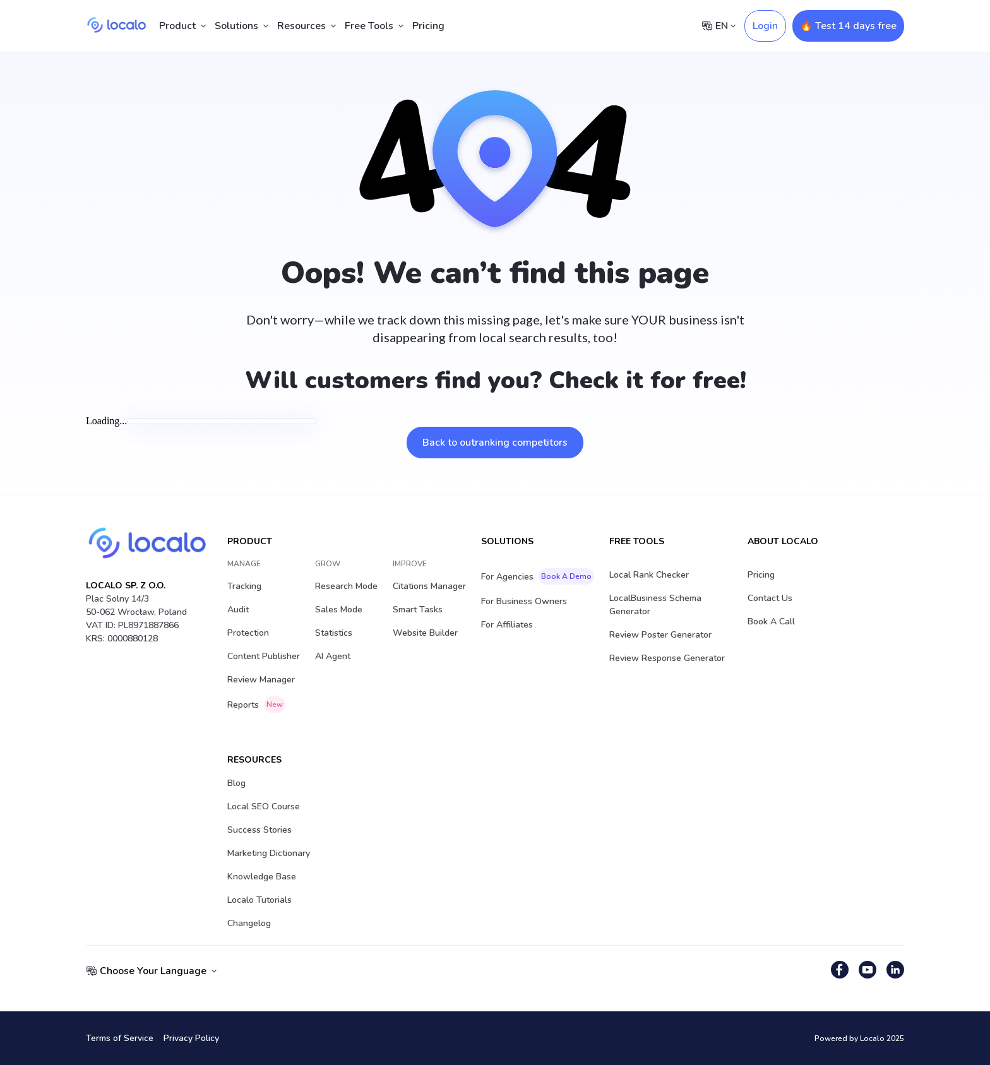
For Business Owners (524, 601)
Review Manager (261, 680)
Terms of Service (119, 1038)
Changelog (249, 923)
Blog (236, 783)
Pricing (428, 26)
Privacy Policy (191, 1038)
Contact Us (770, 598)
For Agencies (537, 576)
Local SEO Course (263, 806)
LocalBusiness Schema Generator (655, 604)
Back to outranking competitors (495, 442)
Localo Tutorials (259, 900)
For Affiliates (507, 625)
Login (765, 26)
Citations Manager (429, 586)
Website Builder (425, 633)
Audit (238, 610)
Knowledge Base (261, 877)
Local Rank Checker (649, 575)
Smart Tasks (418, 610)
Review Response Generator (667, 658)
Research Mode (346, 586)
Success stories (259, 830)
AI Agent (332, 656)
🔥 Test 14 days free (848, 26)
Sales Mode (338, 610)
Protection (248, 633)
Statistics (333, 633)
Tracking (244, 586)
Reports (256, 704)
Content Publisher (263, 656)
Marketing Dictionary (268, 853)
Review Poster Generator (660, 635)
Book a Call (771, 622)
